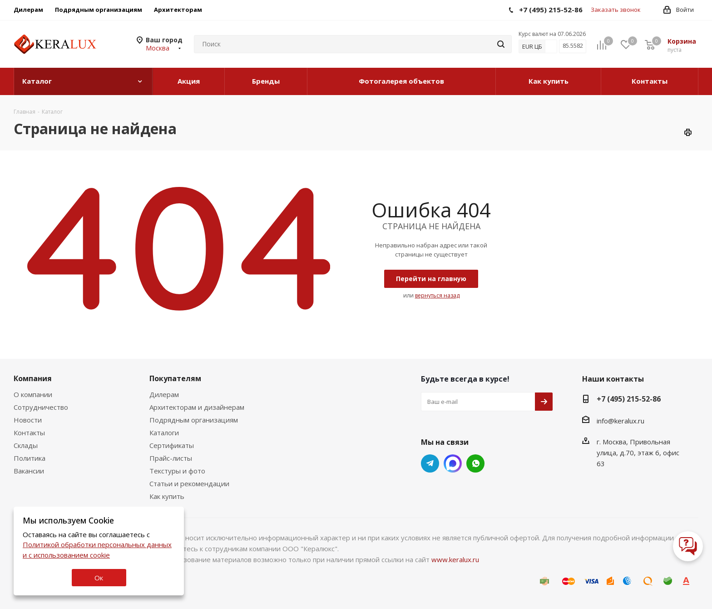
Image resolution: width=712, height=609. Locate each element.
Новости (28, 419)
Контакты (29, 432)
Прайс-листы (170, 458)
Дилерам (164, 394)
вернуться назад (437, 295)
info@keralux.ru (620, 420)
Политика (29, 458)
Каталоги (164, 432)
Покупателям (175, 378)
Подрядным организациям (193, 419)
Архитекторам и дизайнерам (196, 407)
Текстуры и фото (177, 470)
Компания (33, 378)
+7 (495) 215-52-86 (629, 399)
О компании (33, 394)
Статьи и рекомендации (189, 483)
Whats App (453, 463)
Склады (26, 445)
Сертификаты (171, 445)
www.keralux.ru (455, 559)
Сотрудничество (41, 407)
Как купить (166, 496)
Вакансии (29, 470)
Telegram (430, 463)
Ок (98, 577)
